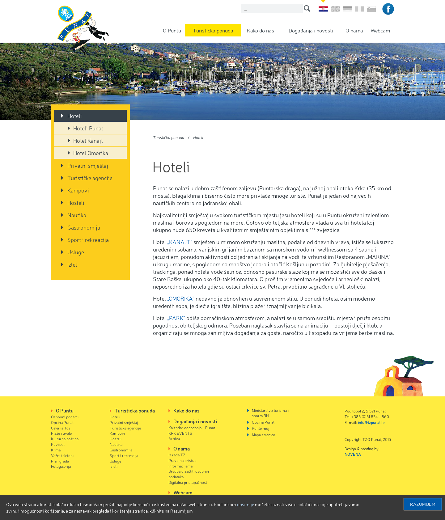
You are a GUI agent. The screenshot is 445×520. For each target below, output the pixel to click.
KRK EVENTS (180, 433)
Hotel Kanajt (88, 140)
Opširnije (245, 504)
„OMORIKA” (181, 298)
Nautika (76, 214)
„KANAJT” (179, 241)
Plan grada (60, 460)
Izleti (73, 264)
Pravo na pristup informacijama (182, 463)
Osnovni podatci (64, 416)
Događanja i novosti (311, 30)
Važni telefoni (62, 455)
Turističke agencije (89, 177)
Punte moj (260, 428)
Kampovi (78, 190)
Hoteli (74, 115)
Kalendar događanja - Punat (191, 427)
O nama (354, 30)
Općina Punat (62, 422)
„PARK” (176, 317)
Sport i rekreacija (88, 239)
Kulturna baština (64, 438)
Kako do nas (260, 30)
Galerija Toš (60, 427)
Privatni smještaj (87, 165)
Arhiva (174, 438)
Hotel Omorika (90, 152)
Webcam (380, 30)
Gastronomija (83, 227)
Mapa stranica (263, 434)
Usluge (75, 252)
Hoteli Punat (88, 128)
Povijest (58, 444)
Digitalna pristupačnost (187, 482)
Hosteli (75, 202)
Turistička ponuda (213, 30)
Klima (56, 449)
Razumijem (422, 504)
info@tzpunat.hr (371, 422)
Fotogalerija (61, 466)
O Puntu (172, 30)
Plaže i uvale (61, 433)
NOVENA (353, 454)
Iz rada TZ (176, 454)
